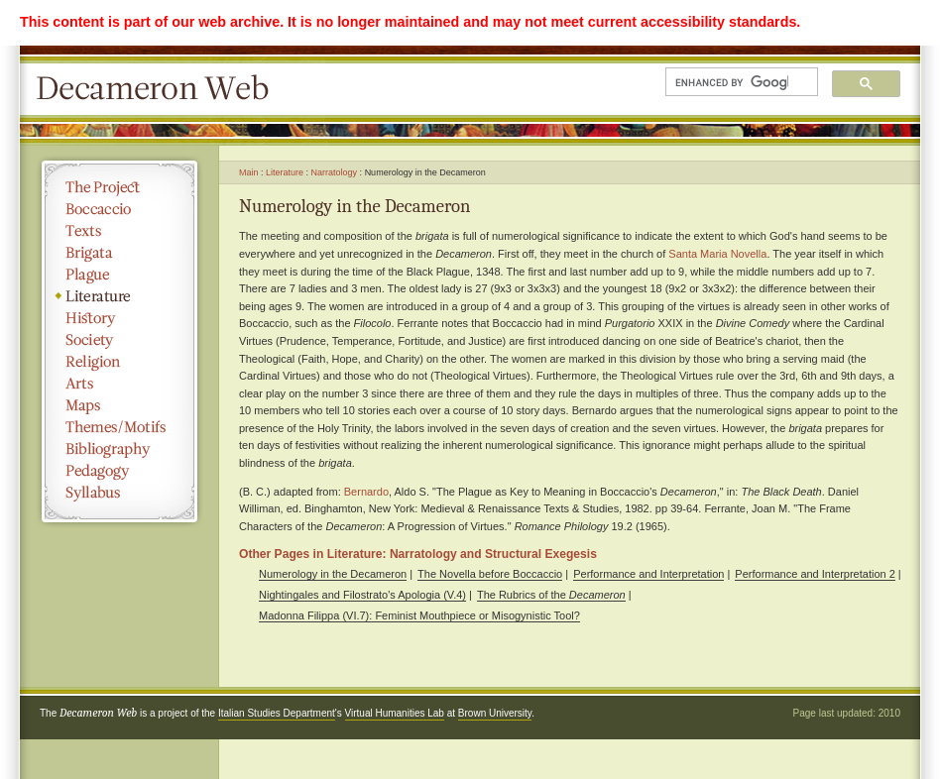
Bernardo (366, 492)
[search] (731, 82)
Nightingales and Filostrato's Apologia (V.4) (362, 595)
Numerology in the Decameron (333, 574)
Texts (119, 231)
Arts (119, 383)
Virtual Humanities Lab (394, 713)
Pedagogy (119, 471)
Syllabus (119, 492)
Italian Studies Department (276, 713)
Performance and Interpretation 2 (814, 574)
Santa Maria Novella (717, 254)
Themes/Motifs (119, 427)
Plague (119, 274)
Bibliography (119, 449)
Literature (119, 296)
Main (249, 172)
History (119, 318)
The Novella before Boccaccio (489, 574)
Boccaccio (119, 209)
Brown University (494, 713)
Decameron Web (159, 89)
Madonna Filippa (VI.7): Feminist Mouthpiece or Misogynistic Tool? (419, 615)
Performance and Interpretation (648, 574)
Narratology (334, 172)
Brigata (119, 253)
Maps (119, 405)
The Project (119, 187)
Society (119, 340)
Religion (119, 362)
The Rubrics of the (551, 595)
